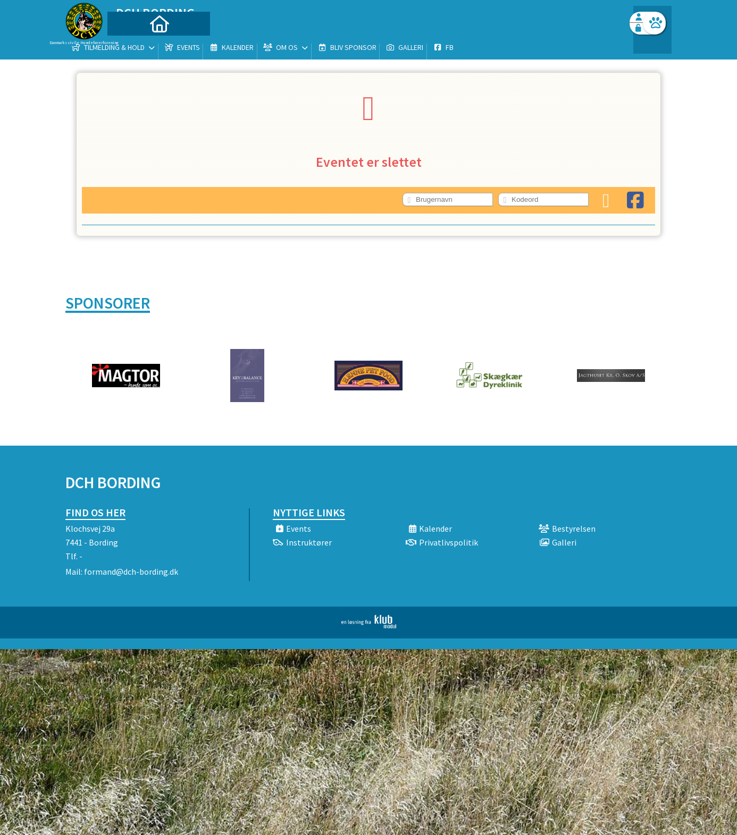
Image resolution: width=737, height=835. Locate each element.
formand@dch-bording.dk (131, 571)
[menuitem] (132, 36)
